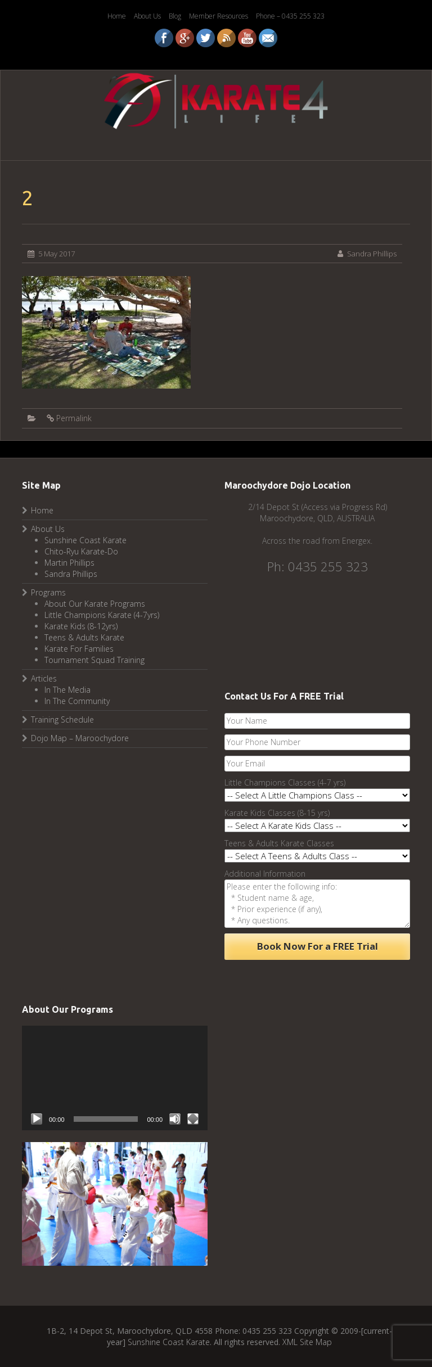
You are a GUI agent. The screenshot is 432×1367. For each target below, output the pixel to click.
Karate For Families (79, 648)
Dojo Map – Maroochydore (80, 738)
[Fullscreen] (193, 1119)
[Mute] (175, 1119)
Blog (175, 16)
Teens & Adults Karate (84, 637)
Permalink (74, 418)
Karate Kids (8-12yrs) (81, 626)
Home (116, 16)
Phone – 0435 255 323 (290, 16)
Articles (44, 678)
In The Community (77, 701)
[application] (115, 1078)
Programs (48, 592)
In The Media (67, 689)
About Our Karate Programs (94, 603)
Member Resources (218, 16)
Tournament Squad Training (94, 660)
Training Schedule (62, 719)
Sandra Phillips (372, 254)
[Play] (36, 1119)
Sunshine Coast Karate (85, 540)
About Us (147, 16)
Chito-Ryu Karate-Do (81, 551)
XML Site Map (307, 1342)
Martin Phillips (69, 562)
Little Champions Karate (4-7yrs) (101, 615)
